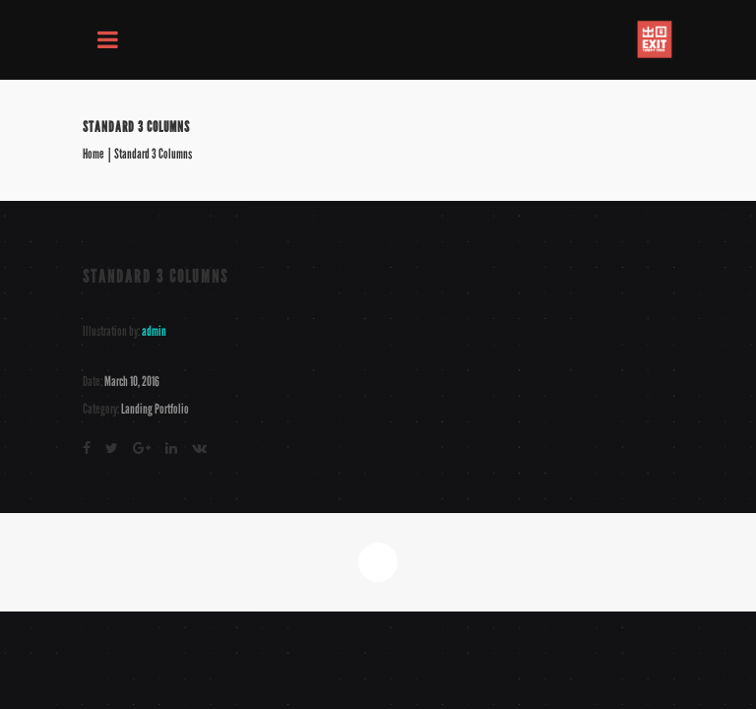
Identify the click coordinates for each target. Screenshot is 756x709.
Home (93, 154)
